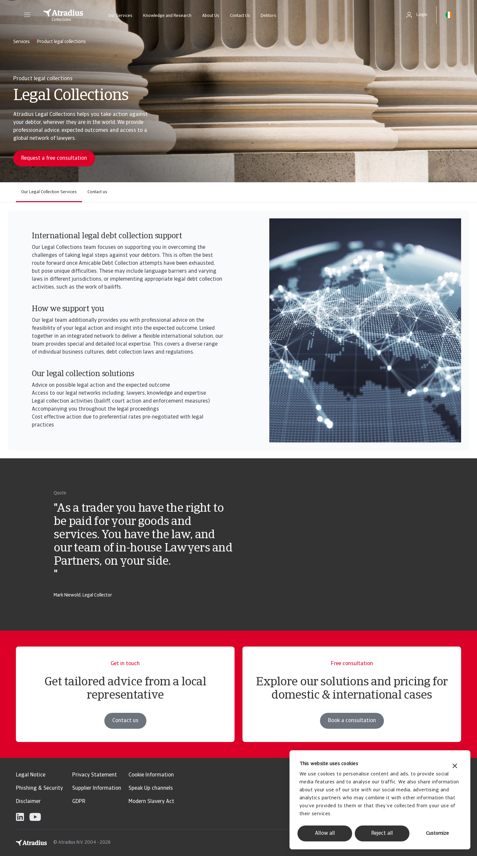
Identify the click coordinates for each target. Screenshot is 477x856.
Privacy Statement (94, 775)
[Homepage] (63, 15)
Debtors (268, 16)
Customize (437, 833)
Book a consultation (352, 730)
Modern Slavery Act (151, 801)
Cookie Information (151, 775)
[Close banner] (454, 767)
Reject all (382, 833)
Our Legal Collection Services (49, 192)
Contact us (97, 192)
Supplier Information (96, 788)
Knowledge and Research (167, 16)
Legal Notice (30, 775)
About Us (210, 16)
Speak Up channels (151, 788)
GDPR (78, 801)
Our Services (120, 16)
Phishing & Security (39, 788)
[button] (27, 15)
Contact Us (240, 16)
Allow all (325, 833)
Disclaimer (28, 801)
